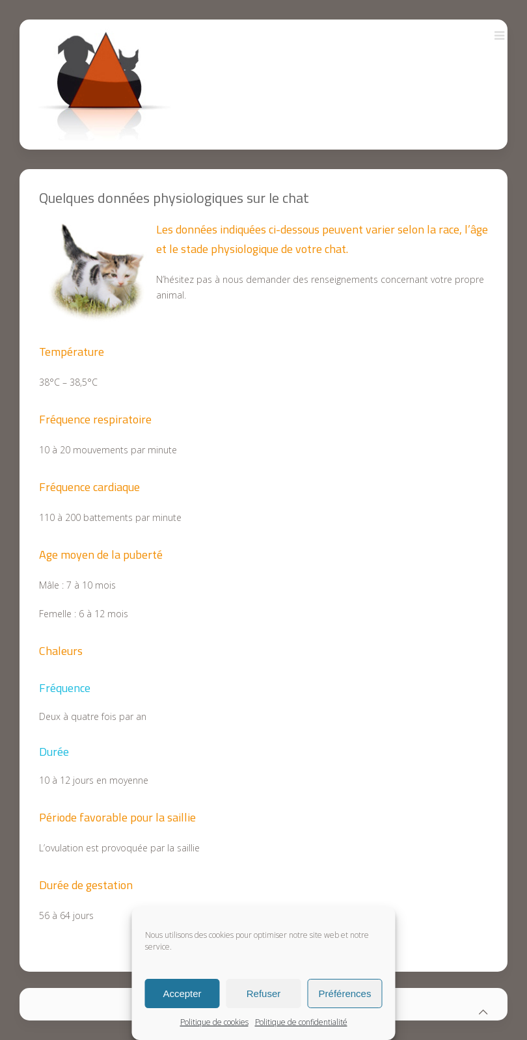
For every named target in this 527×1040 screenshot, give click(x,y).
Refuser (264, 993)
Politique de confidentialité (301, 1022)
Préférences (345, 993)
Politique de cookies (214, 1022)
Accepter (182, 993)
